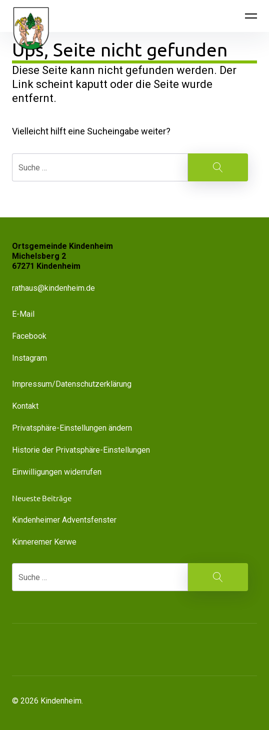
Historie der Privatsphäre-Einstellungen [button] (81, 450)
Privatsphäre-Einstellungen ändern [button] (72, 428)
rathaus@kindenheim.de (54, 288)
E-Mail (23, 314)
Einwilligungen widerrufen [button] (57, 472)
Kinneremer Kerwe (44, 542)
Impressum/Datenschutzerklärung (72, 384)
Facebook (29, 336)
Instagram (29, 358)
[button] (70, 650)
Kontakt (25, 406)
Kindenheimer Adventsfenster (64, 520)
